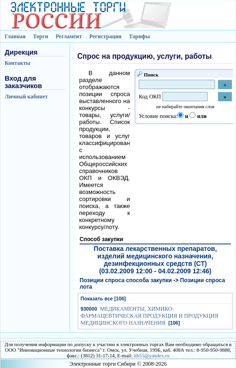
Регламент (68, 36)
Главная (15, 36)
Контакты (17, 63)
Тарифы (139, 36)
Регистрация (105, 36)
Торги (40, 36)
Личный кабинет (26, 96)
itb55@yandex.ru (151, 355)
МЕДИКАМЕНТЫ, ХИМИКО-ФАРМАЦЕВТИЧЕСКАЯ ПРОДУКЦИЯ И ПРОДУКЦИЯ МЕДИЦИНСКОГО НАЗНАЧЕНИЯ (149, 316)
